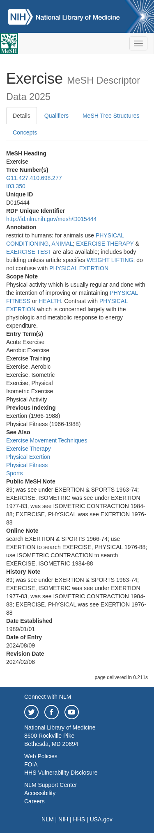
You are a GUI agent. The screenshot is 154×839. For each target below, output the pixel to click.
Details (21, 115)
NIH (63, 819)
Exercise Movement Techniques (46, 440)
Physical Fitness (27, 465)
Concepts (25, 132)
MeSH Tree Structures (111, 115)
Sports (14, 473)
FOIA (31, 764)
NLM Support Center (50, 785)
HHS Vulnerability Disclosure (60, 772)
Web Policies (40, 756)
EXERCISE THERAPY (104, 243)
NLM (47, 819)
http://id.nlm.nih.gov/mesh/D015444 (51, 219)
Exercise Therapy (28, 448)
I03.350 (15, 186)
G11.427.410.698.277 (34, 178)
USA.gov (101, 819)
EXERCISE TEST (28, 252)
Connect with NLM (47, 696)
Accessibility (39, 793)
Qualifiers (56, 115)
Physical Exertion (28, 457)
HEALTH (50, 301)
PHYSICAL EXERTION (78, 268)
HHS (79, 819)
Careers (34, 801)
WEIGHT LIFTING (110, 260)
